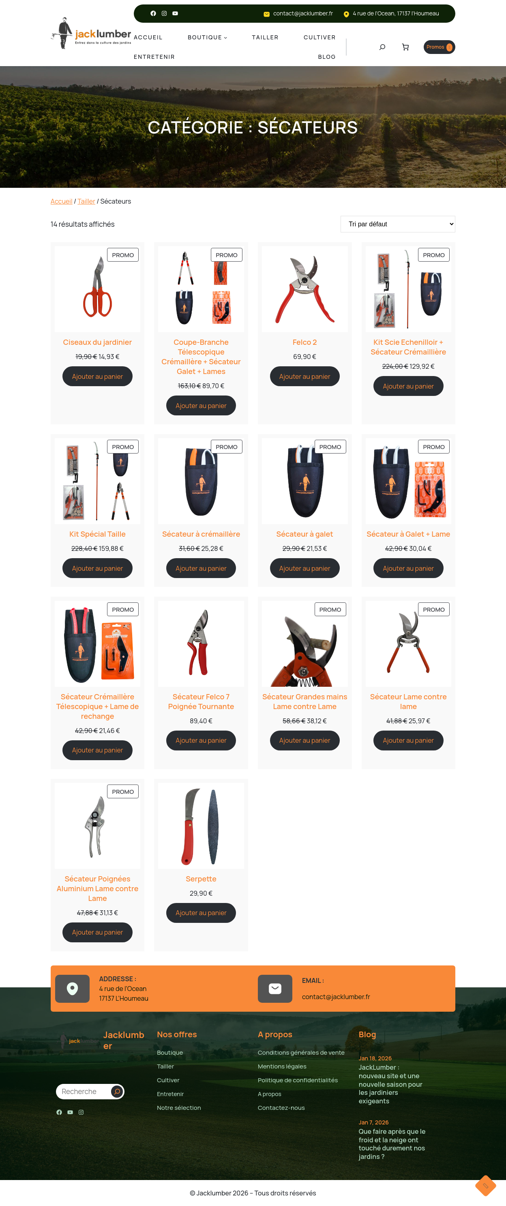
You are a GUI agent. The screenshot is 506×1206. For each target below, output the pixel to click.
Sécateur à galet (305, 534)
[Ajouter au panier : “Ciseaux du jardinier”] (97, 376)
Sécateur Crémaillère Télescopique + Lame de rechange (97, 706)
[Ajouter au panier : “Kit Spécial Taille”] (97, 568)
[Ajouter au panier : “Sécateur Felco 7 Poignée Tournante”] (201, 740)
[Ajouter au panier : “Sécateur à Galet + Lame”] (408, 568)
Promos (435, 47)
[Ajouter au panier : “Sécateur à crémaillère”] (201, 568)
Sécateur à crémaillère (201, 534)
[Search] (117, 1092)
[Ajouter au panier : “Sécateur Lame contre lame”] (408, 740)
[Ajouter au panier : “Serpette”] (201, 913)
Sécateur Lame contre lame (408, 701)
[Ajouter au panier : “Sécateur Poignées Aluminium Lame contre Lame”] (97, 932)
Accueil (61, 201)
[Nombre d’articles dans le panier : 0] (396, 47)
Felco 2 (304, 342)
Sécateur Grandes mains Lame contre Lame (304, 701)
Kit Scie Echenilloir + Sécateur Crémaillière (408, 347)
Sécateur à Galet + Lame (408, 534)
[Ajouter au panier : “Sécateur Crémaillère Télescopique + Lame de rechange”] (97, 750)
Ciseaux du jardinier (98, 342)
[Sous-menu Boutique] (226, 37)
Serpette (201, 879)
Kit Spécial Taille (97, 534)
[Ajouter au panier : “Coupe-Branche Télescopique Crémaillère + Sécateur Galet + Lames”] (201, 405)
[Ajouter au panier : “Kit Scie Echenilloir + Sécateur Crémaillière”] (408, 386)
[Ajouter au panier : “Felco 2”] (305, 376)
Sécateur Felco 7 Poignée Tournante (201, 701)
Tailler (85, 201)
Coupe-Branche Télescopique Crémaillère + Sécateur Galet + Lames (201, 356)
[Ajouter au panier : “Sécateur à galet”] (305, 568)
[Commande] (398, 224)
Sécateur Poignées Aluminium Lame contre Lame (97, 888)
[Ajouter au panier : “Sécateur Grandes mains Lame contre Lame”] (305, 740)
